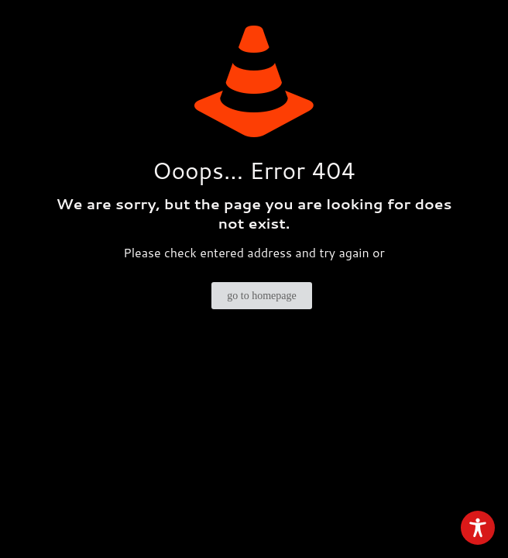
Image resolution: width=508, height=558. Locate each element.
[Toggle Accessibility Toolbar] (477, 527)
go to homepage (261, 295)
